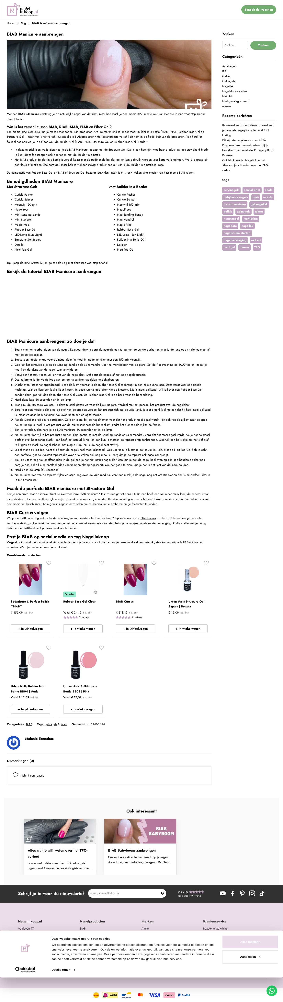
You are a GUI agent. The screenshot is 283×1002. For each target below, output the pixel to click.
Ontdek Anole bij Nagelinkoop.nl (243, 160)
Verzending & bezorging (219, 944)
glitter (259, 211)
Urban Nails (149, 933)
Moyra (145, 954)
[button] (48, 564)
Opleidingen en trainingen (97, 954)
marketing (251, 218)
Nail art (84, 944)
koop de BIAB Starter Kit (28, 263)
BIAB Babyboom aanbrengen (132, 850)
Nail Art (227, 96)
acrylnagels (231, 190)
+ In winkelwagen (30, 628)
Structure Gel (117, 149)
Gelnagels (228, 81)
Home (11, 23)
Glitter (84, 948)
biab (64, 724)
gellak (228, 211)
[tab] (47, 921)
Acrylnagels (229, 66)
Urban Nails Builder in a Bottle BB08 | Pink (80, 689)
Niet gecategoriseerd (235, 101)
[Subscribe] (162, 893)
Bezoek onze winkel (215, 928)
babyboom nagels (236, 197)
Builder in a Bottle (49, 160)
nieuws (226, 106)
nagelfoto (230, 226)
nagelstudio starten (237, 233)
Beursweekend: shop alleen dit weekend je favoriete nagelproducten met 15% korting (248, 130)
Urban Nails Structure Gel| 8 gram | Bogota (186, 604)
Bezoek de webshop (258, 9)
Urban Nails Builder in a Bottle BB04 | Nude (27, 689)
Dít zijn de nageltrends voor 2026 (244, 140)
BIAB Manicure (28, 114)
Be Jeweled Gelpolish (155, 938)
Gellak (226, 76)
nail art (256, 240)
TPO (257, 247)
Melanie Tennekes (39, 738)
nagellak (247, 226)
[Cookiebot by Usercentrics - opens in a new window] (25, 994)
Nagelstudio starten (234, 91)
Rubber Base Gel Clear (79, 601)
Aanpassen (250, 981)
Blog (23, 23)
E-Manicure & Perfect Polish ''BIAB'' (30, 604)
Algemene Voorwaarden (218, 954)
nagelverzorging (235, 240)
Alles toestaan (250, 966)
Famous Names (151, 948)
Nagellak (227, 86)
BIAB (29, 724)
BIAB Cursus (148, 518)
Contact (208, 933)
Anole (145, 928)
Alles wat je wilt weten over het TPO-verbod (57, 853)
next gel (229, 247)
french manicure (235, 204)
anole (269, 190)
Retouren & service (215, 948)
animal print (252, 190)
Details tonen (60, 994)
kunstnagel (231, 218)
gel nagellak (259, 204)
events (268, 197)
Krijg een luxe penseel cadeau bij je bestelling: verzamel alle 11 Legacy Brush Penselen (248, 150)
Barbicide (147, 944)
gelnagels (51, 724)
